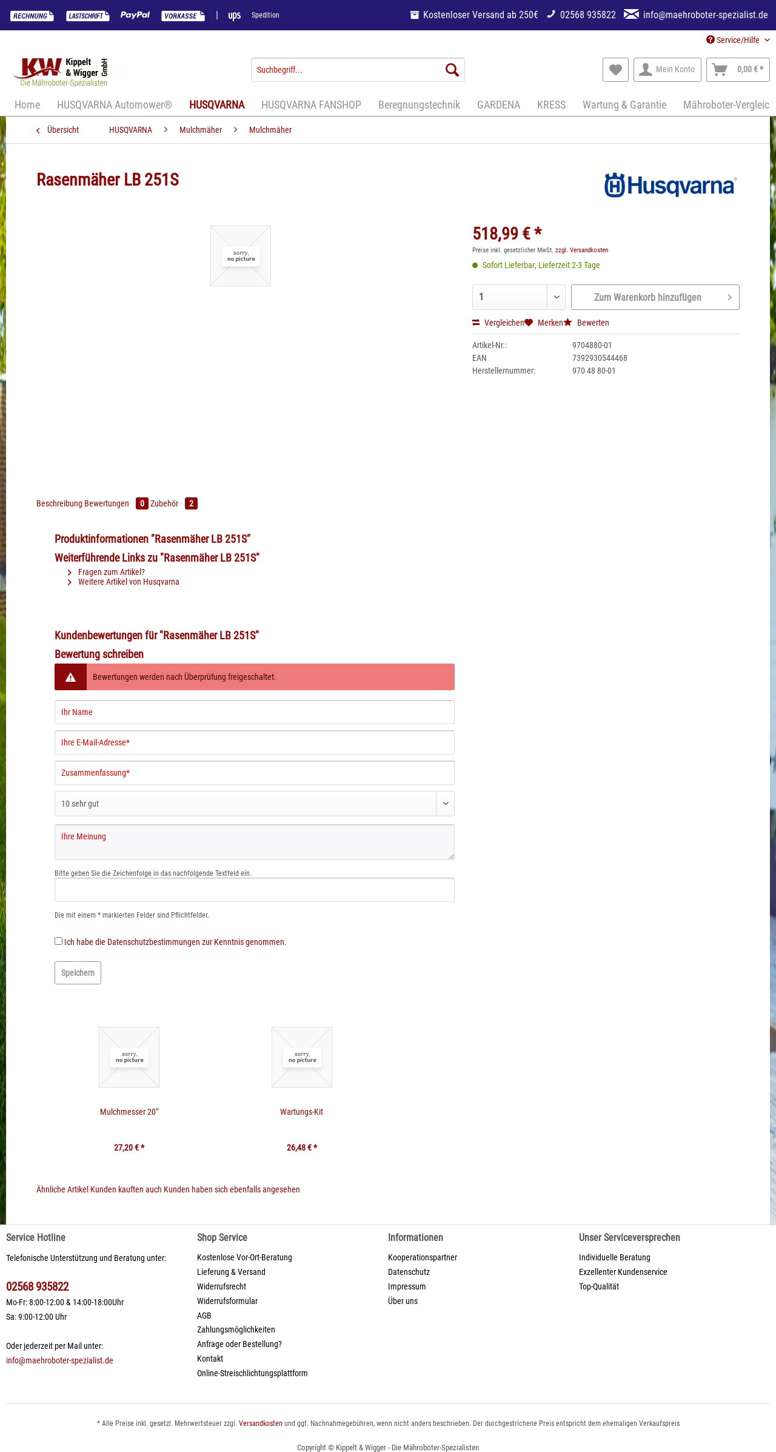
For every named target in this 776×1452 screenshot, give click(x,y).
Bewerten (586, 323)
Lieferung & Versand (231, 1272)
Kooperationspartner (422, 1257)
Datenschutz (409, 1272)
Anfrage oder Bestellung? (239, 1344)
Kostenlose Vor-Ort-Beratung (244, 1257)
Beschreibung (59, 503)
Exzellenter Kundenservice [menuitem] (623, 1272)
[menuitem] (358, 75)
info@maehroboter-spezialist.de (59, 1360)
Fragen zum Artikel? (106, 572)
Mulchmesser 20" (129, 1112)
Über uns (403, 1301)
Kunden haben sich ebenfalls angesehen (232, 1189)
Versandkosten (261, 1423)
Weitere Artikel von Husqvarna (123, 582)
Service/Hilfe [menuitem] (733, 40)
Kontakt (210, 1358)
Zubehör (174, 503)
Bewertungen (117, 503)
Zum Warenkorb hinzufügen (663, 295)
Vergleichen (498, 323)
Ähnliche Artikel (62, 1189)
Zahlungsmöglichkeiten (236, 1329)
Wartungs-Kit (301, 1112)
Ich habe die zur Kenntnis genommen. (175, 942)
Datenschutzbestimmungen (153, 942)
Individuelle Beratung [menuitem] (615, 1257)
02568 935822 (37, 1287)
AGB (204, 1315)
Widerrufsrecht (221, 1286)
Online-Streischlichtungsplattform (252, 1373)
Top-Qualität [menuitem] (599, 1286)
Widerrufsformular (227, 1301)
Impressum (407, 1286)
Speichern (78, 973)
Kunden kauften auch (126, 1189)
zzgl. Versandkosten (581, 250)
